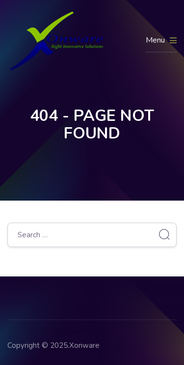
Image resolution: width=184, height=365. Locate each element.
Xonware (84, 345)
